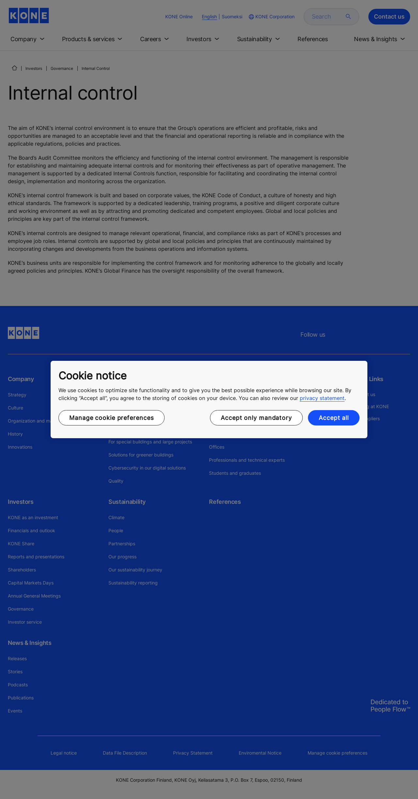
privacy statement (322, 398)
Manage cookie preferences (111, 417)
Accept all (334, 417)
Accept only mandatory (256, 417)
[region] (209, 400)
